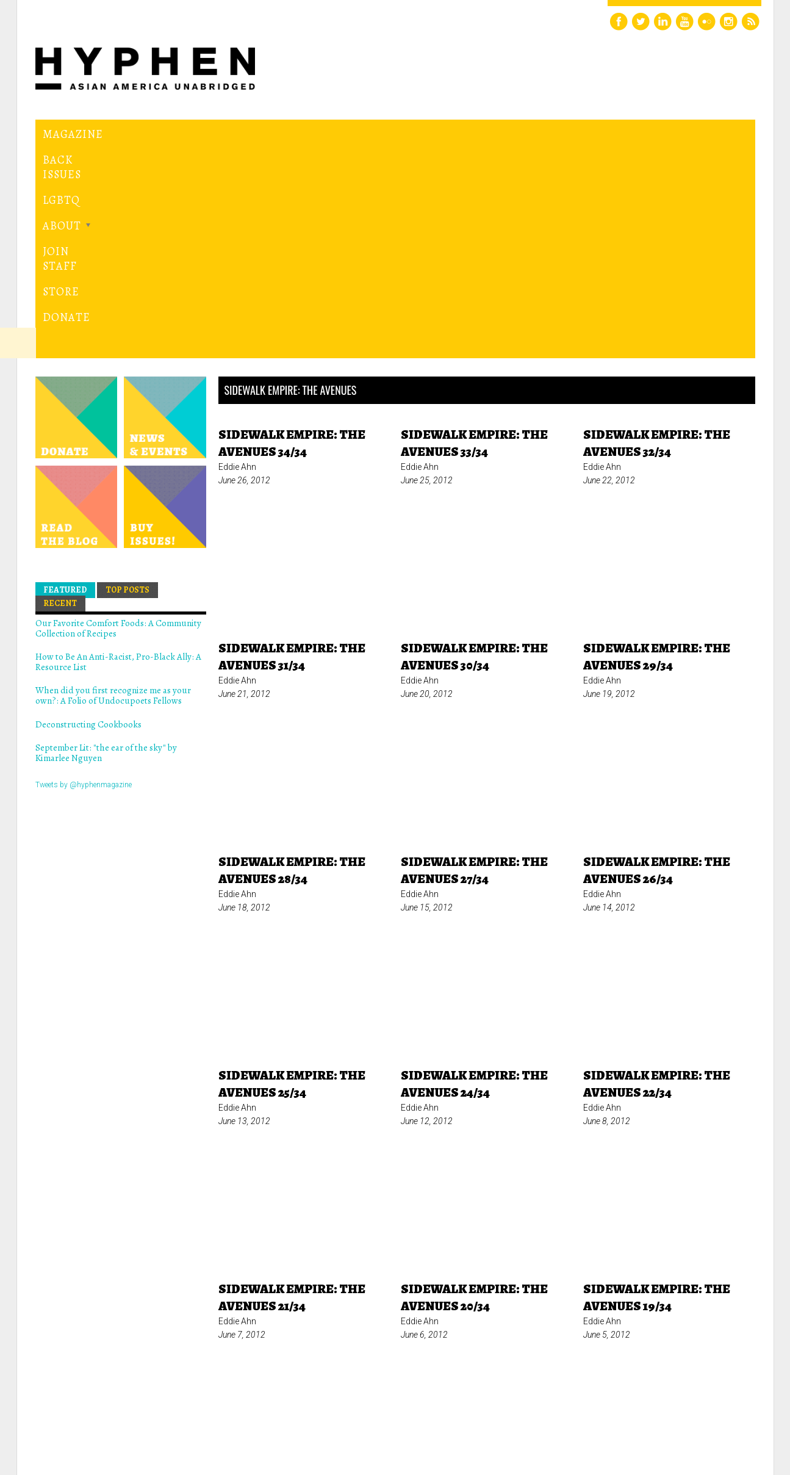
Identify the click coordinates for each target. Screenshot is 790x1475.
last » (561, 1289)
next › (518, 1289)
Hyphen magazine (91, 1414)
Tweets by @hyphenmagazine (83, 576)
